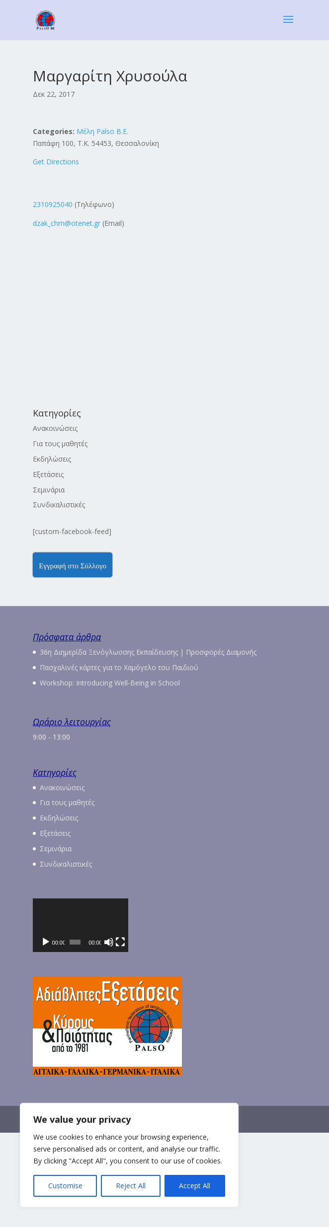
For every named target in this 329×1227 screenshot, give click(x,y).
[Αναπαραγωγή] (46, 1036)
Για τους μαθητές (60, 443)
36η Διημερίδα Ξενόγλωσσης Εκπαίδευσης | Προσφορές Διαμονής (148, 652)
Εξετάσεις (48, 474)
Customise (65, 1185)
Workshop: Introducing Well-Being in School (110, 682)
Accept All (194, 1185)
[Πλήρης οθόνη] (283, 1036)
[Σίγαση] (267, 1036)
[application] (164, 972)
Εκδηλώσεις (52, 459)
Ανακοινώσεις (55, 428)
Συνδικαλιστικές (59, 504)
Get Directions (56, 161)
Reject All (131, 1185)
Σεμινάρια (49, 489)
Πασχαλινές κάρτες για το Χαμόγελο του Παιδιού (119, 667)
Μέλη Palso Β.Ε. (102, 131)
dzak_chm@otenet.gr (66, 223)
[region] (129, 1155)
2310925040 (53, 204)
